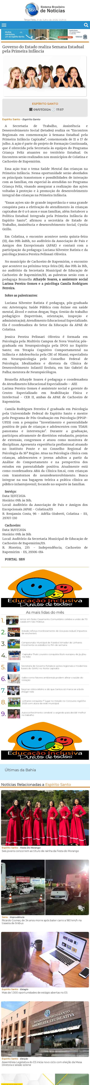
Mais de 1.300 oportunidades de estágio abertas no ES (35, 992)
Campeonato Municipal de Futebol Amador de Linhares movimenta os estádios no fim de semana (52, 643)
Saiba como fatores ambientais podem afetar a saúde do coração (52, 678)
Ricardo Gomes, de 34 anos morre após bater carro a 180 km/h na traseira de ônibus (42, 922)
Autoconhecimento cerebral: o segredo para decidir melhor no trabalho (54, 713)
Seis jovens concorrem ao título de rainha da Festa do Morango (40, 851)
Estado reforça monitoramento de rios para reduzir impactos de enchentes (54, 632)
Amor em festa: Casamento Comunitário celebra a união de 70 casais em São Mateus (54, 620)
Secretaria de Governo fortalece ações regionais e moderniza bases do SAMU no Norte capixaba (54, 667)
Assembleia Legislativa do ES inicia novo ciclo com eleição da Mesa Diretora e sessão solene (42, 1063)
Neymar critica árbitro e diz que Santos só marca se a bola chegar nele (52, 690)
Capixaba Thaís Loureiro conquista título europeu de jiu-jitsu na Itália (54, 655)
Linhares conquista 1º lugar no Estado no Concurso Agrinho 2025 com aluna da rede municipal (54, 702)
